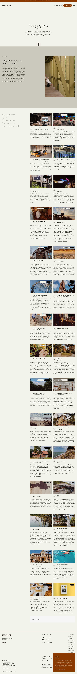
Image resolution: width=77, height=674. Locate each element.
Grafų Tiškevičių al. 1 (37, 566)
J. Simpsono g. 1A (60, 530)
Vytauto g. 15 (36, 360)
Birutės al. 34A (60, 429)
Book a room (67, 5)
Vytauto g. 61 (59, 329)
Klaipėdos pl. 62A (60, 129)
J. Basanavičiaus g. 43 (38, 296)
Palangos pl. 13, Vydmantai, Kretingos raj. (65, 161)
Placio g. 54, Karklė (37, 462)
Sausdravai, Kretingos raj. (38, 394)
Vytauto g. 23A (36, 261)
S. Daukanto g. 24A (37, 329)
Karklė (58, 462)
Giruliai (58, 496)
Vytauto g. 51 (59, 297)
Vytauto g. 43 (59, 191)
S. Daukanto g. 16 (60, 394)
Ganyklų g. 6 (35, 599)
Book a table (59, 5)
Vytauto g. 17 (36, 223)
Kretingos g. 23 (60, 566)
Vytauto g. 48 (36, 191)
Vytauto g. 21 (59, 360)
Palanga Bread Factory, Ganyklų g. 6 (41, 129)
